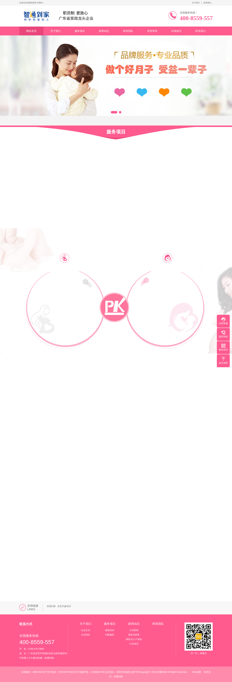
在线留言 (176, 31)
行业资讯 (133, 644)
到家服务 (109, 635)
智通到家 (51, 606)
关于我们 (196, 3)
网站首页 (31, 31)
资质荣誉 (152, 31)
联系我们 (207, 3)
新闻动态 (104, 31)
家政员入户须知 (134, 639)
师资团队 (128, 31)
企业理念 (85, 635)
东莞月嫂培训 (64, 606)
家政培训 (109, 630)
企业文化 (85, 630)
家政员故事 (134, 635)
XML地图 (196, 672)
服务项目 (80, 31)
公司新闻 (133, 630)
